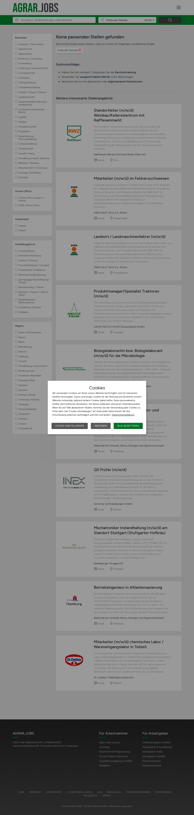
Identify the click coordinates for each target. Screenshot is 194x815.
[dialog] (97, 407)
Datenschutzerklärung (123, 415)
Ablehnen (101, 425)
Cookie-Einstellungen (69, 425)
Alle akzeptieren (128, 425)
